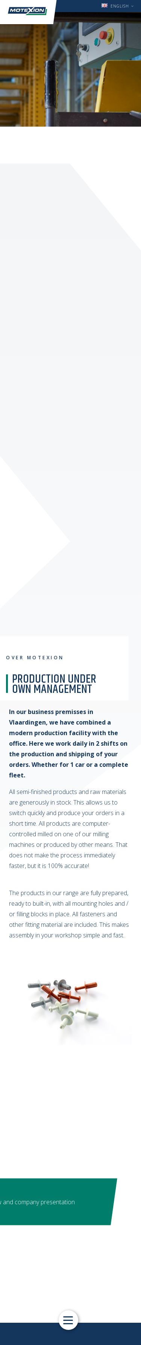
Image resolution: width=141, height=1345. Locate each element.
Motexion (27, 11)
